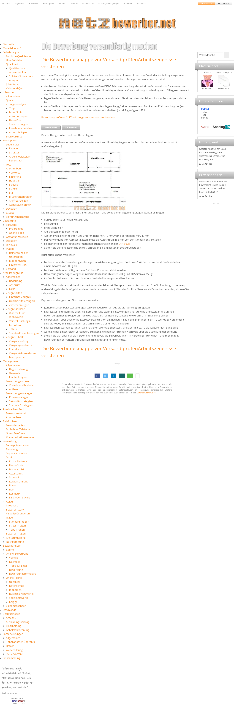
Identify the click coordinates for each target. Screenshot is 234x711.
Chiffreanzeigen (18, 200)
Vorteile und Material (21, 385)
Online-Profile (14, 577)
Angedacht (19, 3)
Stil (11, 192)
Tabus (13, 329)
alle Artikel (206, 164)
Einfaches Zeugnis (20, 297)
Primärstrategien (19, 397)
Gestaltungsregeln (17, 237)
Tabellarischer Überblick (20, 642)
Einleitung (15, 176)
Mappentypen (17, 261)
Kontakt (74, 3)
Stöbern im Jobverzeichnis (212, 188)
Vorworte (14, 172)
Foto (8, 164)
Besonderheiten (15, 425)
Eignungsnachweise (17, 217)
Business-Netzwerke (21, 593)
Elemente (14, 148)
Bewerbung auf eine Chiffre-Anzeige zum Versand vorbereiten (78, 117)
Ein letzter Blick (18, 265)
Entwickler (33, 3)
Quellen (10, 100)
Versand (11, 269)
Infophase (12, 505)
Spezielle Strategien (21, 405)
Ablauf (10, 501)
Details (10, 646)
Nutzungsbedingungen (108, 3)
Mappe (10, 248)
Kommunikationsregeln (20, 437)
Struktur (14, 152)
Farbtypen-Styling (19, 497)
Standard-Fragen (19, 521)
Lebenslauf (12, 144)
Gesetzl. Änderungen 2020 (212, 148)
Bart (11, 489)
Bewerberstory (15, 509)
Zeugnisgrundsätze (20, 345)
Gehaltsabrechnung (17, 630)
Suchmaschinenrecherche (212, 155)
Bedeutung (15, 281)
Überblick (14, 582)
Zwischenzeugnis (19, 305)
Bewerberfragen (16, 533)
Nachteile (14, 562)
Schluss (13, 184)
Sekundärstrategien (21, 401)
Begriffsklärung (18, 369)
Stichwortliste (14, 136)
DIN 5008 (11, 245)
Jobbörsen (15, 590)
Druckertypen (206, 159)
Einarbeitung (13, 626)
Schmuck (14, 477)
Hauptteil (14, 180)
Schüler (13, 188)
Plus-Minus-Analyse (21, 128)
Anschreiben (13, 168)
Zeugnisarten (14, 293)
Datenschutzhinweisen (147, 392)
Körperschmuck (18, 481)
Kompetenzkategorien (210, 152)
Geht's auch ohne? (20, 204)
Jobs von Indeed (204, 115)
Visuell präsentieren (18, 513)
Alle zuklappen (71, 127)
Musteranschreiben (20, 196)
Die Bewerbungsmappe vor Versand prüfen (89, 59)
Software (11, 224)
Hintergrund (48, 3)
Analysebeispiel (18, 132)
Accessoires (16, 473)
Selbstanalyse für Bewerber (213, 181)
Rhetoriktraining (16, 537)
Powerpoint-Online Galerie (212, 184)
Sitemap (62, 3)
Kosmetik (14, 493)
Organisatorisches (17, 453)
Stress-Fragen (17, 525)
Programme (16, 228)
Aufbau (13, 389)
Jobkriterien (13, 84)
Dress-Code (16, 465)
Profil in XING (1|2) (208, 191)
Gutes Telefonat (15, 433)
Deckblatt (11, 208)
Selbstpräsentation (17, 445)
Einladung (12, 449)
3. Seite (10, 212)
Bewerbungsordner (17, 381)
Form (12, 289)
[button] (97, 376)
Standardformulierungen (24, 333)
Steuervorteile (14, 654)
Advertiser (141, 3)
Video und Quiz (15, 88)
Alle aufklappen (50, 127)
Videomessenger (16, 606)
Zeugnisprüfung (19, 341)
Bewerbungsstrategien (19, 393)
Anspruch (14, 285)
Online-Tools (16, 232)
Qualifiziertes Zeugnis (22, 301)
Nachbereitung (15, 541)
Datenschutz (88, 3)
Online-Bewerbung (17, 553)
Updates (6, 3)
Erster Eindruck (18, 461)
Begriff (10, 549)
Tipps (12, 108)
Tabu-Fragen (17, 529)
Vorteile (13, 557)
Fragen (10, 517)
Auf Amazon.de (218, 88)
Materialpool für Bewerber (202, 90)
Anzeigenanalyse (16, 104)
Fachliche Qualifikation (19, 56)
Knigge (13, 602)
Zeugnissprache (15, 309)
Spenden (128, 3)
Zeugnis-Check (15, 337)
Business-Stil (16, 469)
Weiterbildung (14, 650)
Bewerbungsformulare (22, 573)
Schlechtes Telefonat (18, 429)
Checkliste (15, 349)
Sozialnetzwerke (18, 598)
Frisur (12, 485)
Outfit (9, 457)
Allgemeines (13, 96)
